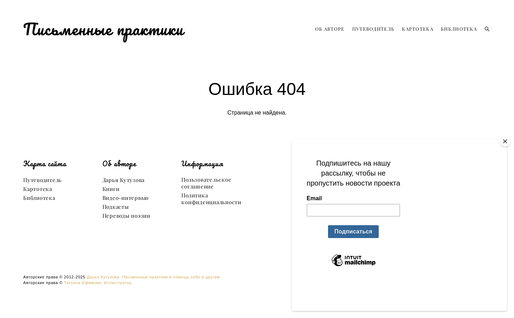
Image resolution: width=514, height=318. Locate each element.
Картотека (37, 189)
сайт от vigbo (257, 301)
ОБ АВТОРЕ (330, 29)
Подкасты (115, 206)
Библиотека (39, 198)
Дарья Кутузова (123, 180)
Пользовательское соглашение (206, 183)
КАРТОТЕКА (417, 29)
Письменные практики (103, 28)
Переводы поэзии (126, 215)
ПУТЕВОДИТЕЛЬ (373, 29)
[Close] (505, 171)
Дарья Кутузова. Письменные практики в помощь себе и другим (153, 277)
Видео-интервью (125, 198)
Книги (111, 189)
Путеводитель (42, 180)
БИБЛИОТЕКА (459, 29)
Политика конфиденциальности (211, 199)
